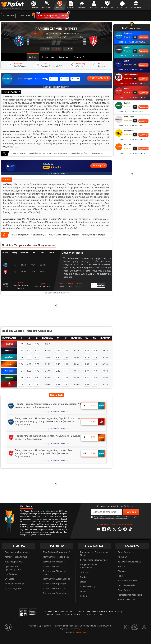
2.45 (58, 357)
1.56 (66, 357)
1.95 (95, 350)
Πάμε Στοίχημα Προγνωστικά (56, 552)
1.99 (95, 357)
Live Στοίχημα (11, 574)
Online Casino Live (126, 552)
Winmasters (129, 117)
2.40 (58, 371)
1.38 (21, 350)
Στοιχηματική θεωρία (15, 583)
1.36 (21, 364)
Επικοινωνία (105, 626)
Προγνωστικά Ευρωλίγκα (54, 583)
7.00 (37, 377)
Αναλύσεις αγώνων (14, 562)
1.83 (87, 364)
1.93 (95, 371)
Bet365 (127, 103)
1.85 (87, 350)
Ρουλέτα (122, 566)
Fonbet (126, 88)
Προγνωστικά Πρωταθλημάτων (13, 568)
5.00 (29, 371)
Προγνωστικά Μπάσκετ (53, 562)
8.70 (68, 48)
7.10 (37, 357)
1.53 (66, 377)
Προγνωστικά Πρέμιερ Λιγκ (55, 593)
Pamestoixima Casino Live (130, 595)
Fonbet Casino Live (126, 599)
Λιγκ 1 (37, 33)
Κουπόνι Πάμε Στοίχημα (16, 557)
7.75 (37, 371)
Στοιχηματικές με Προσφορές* (88, 566)
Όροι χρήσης (45, 626)
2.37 (58, 384)
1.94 (95, 384)
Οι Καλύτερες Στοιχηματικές (94, 560)
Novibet (127, 47)
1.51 (66, 371)
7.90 (37, 344)
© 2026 (32, 626)
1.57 (66, 350)
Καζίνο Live (123, 557)
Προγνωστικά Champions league (54, 572)
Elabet (126, 61)
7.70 (37, 350)
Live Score (9, 579)
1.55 (66, 364)
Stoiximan (128, 33)
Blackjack (122, 571)
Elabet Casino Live (126, 590)
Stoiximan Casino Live (128, 580)
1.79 (87, 357)
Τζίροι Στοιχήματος (14, 588)
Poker (120, 576)
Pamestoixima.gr (131, 75)
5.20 (29, 344)
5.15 (29, 384)
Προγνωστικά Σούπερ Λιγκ (55, 588)
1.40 (45, 48)
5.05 (29, 357)
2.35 (58, 350)
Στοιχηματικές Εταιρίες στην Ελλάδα (94, 553)
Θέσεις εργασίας (88, 626)
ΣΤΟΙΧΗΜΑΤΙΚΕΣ (94, 546)
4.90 (29, 364)
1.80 (87, 377)
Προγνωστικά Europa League (56, 579)
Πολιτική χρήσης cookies (65, 626)
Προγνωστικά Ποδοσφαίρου (55, 557)
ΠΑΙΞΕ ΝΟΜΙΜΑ (99, 78)
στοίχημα (21, 9)
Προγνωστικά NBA (51, 566)
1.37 (21, 371)
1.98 (95, 364)
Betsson (127, 144)
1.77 (87, 371)
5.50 (56, 48)
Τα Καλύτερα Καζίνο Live (129, 562)
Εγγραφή (131, 512)
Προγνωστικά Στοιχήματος (17, 552)
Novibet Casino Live (127, 585)
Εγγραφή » (99, 165)
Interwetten (128, 131)
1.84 (87, 384)
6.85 (37, 384)
